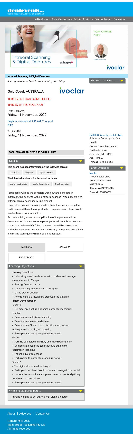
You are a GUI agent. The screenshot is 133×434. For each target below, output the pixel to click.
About (11, 413)
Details (13, 161)
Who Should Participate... (25, 390)
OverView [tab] (26, 247)
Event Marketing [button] (103, 19)
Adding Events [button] (42, 19)
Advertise (25, 413)
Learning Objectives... (22, 266)
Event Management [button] (62, 19)
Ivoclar (93, 173)
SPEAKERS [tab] (64, 247)
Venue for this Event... (103, 80)
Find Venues (119, 19)
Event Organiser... (100, 167)
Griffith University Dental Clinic (105, 135)
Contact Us (43, 413)
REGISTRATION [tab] (26, 257)
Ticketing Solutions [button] (83, 19)
